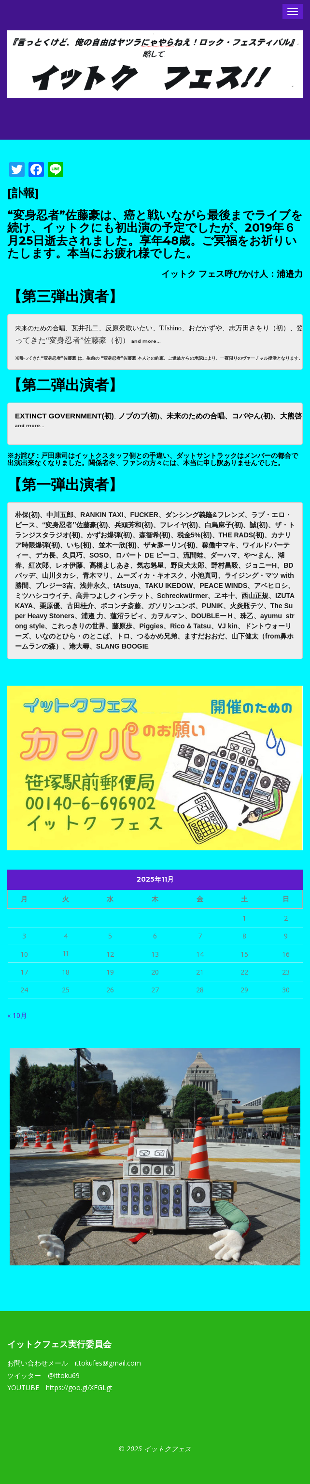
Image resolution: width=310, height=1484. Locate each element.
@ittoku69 (64, 1375)
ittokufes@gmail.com (108, 1362)
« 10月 (17, 1015)
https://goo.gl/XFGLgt (79, 1387)
